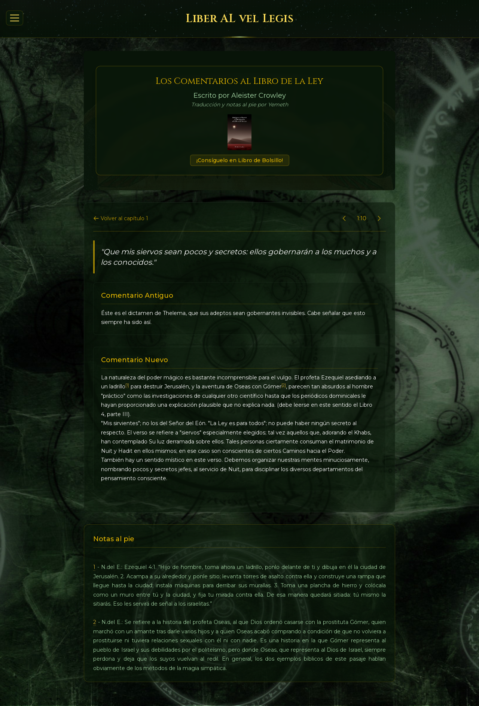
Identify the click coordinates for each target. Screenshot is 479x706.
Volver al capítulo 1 (120, 218)
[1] (127, 385)
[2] (283, 385)
